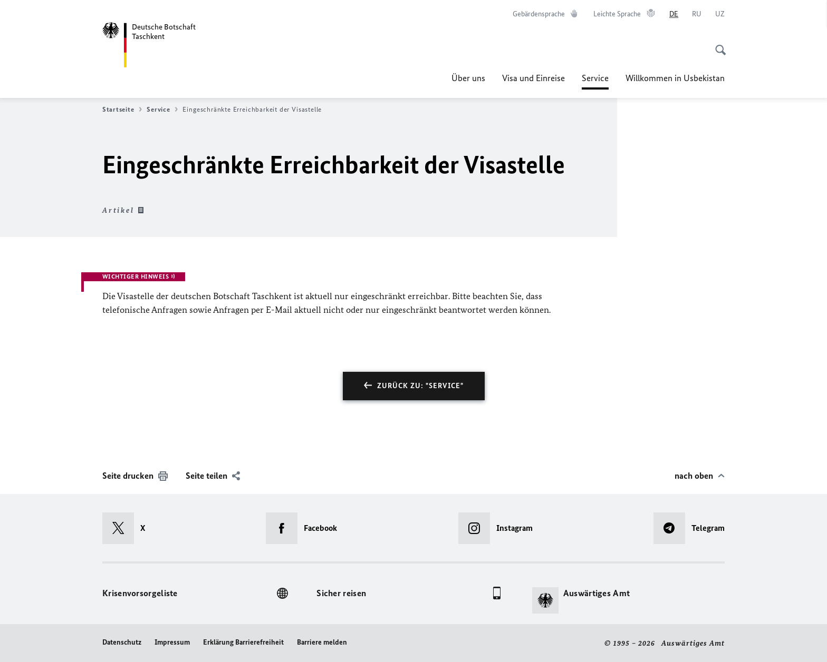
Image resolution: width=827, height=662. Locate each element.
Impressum (172, 642)
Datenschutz (121, 642)
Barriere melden (322, 642)
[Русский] (696, 14)
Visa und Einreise (533, 78)
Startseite (122, 109)
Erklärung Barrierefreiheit (243, 642)
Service (595, 78)
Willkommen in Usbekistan (675, 78)
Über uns (468, 78)
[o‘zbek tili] (720, 14)
